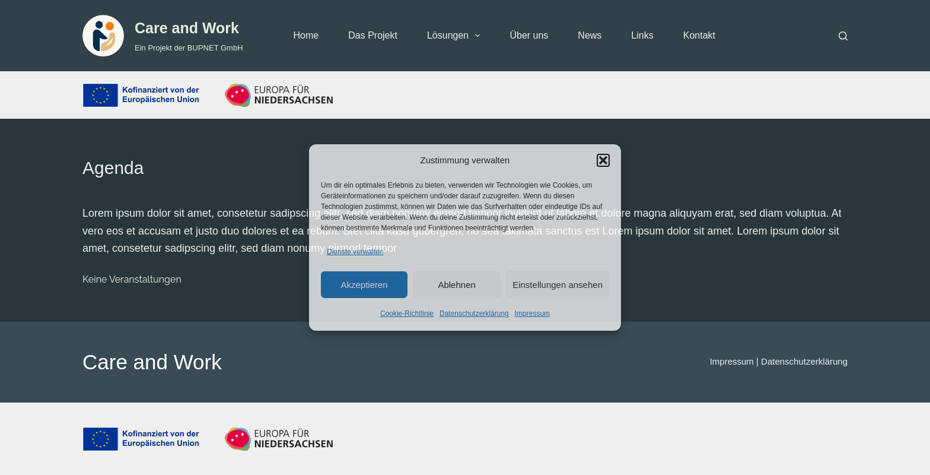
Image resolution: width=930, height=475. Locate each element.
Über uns (528, 35)
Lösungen (456, 35)
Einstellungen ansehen (557, 285)
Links (642, 35)
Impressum (532, 313)
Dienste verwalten (355, 252)
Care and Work (187, 28)
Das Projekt (372, 35)
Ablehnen (456, 285)
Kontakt (699, 35)
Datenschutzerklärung (474, 313)
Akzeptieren (363, 285)
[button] (603, 160)
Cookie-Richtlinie (407, 313)
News (589, 35)
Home (306, 35)
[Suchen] (843, 35)
